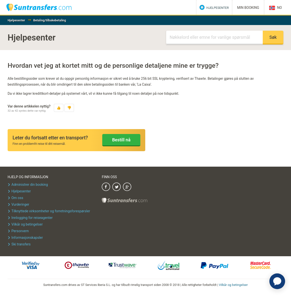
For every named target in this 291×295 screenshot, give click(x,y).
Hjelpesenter (16, 20)
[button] (58, 108)
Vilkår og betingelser (233, 284)
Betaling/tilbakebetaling (49, 20)
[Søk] (214, 37)
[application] (277, 281)
